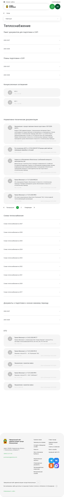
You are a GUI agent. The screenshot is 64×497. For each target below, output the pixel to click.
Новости (36, 449)
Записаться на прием (39, 442)
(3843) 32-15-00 (8, 453)
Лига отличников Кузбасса (38, 452)
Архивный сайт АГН (54, 452)
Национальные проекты (38, 459)
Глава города (52, 439)
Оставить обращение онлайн (39, 445)
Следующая (28, 207)
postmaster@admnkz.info (10, 457)
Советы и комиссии (54, 446)
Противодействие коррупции (38, 468)
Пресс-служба (52, 449)
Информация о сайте (9, 491)
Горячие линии (38, 439)
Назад (8, 13)
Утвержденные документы (38, 463)
